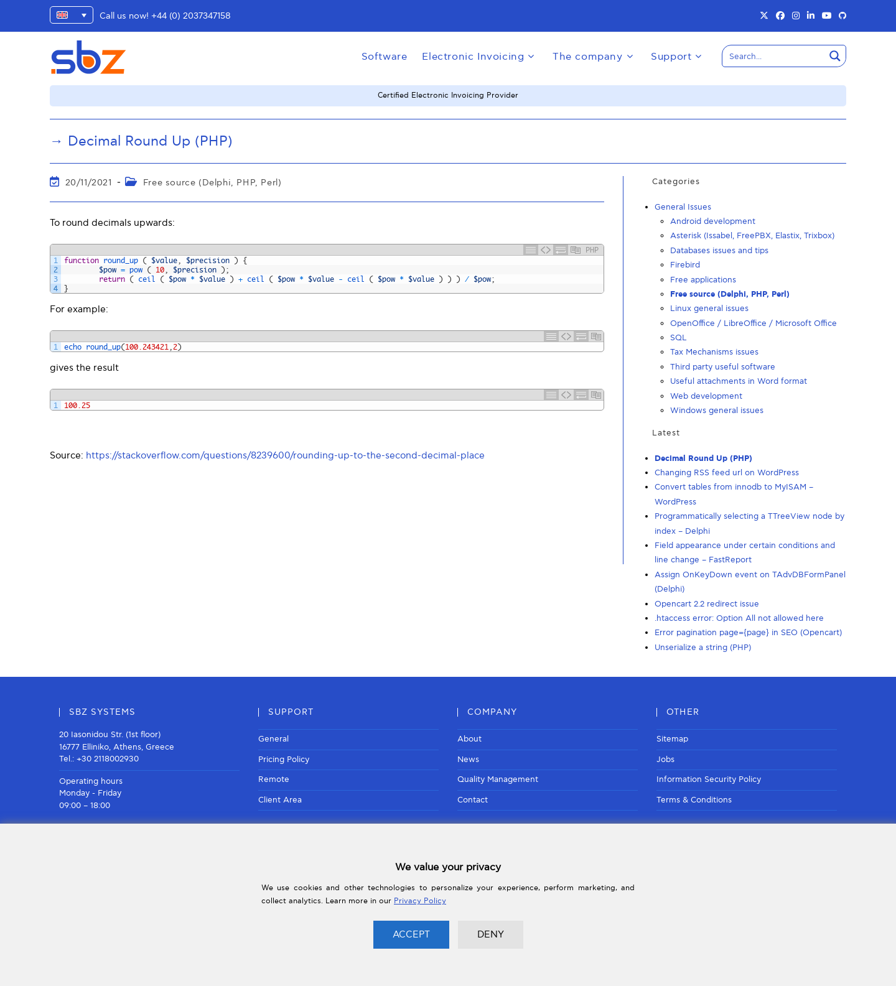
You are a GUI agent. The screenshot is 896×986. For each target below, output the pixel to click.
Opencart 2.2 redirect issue (707, 604)
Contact (472, 800)
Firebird (685, 265)
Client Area (280, 800)
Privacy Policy (420, 901)
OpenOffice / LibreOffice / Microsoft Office (753, 323)
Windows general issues (716, 411)
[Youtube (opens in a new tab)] (827, 16)
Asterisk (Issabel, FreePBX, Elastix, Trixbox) (752, 236)
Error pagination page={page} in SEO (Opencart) (748, 633)
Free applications (703, 280)
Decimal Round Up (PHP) (703, 458)
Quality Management (497, 779)
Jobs (665, 760)
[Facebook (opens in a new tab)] (780, 16)
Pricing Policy (283, 760)
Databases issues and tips (719, 251)
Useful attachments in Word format (738, 381)
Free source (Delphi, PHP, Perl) (212, 182)
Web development (706, 396)
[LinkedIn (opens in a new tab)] (810, 16)
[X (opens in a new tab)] (764, 16)
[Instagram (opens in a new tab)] (795, 16)
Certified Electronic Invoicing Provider (448, 95)
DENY (490, 934)
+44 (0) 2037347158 (191, 16)
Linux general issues (709, 309)
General (273, 739)
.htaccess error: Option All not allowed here (739, 618)
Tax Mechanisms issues (714, 352)
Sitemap (672, 739)
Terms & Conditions (694, 800)
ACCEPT (411, 934)
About (469, 739)
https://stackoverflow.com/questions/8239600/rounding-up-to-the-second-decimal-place (285, 455)
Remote (273, 779)
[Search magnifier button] (835, 56)
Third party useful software (722, 367)
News (468, 760)
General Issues (683, 207)
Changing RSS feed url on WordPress (727, 473)
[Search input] (774, 56)
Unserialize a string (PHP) (703, 648)
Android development (712, 221)
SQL (678, 338)
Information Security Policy (708, 779)
